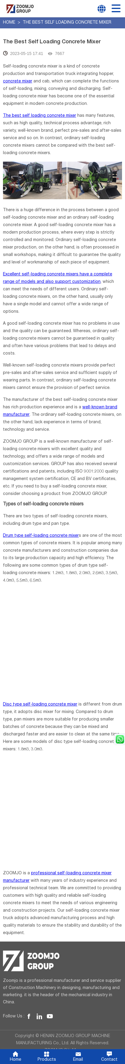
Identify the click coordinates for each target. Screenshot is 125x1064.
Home (9, 23)
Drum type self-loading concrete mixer (40, 528)
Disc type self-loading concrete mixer (40, 697)
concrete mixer (17, 81)
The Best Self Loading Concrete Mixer (67, 23)
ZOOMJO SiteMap (62, 1043)
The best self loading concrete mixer (39, 116)
